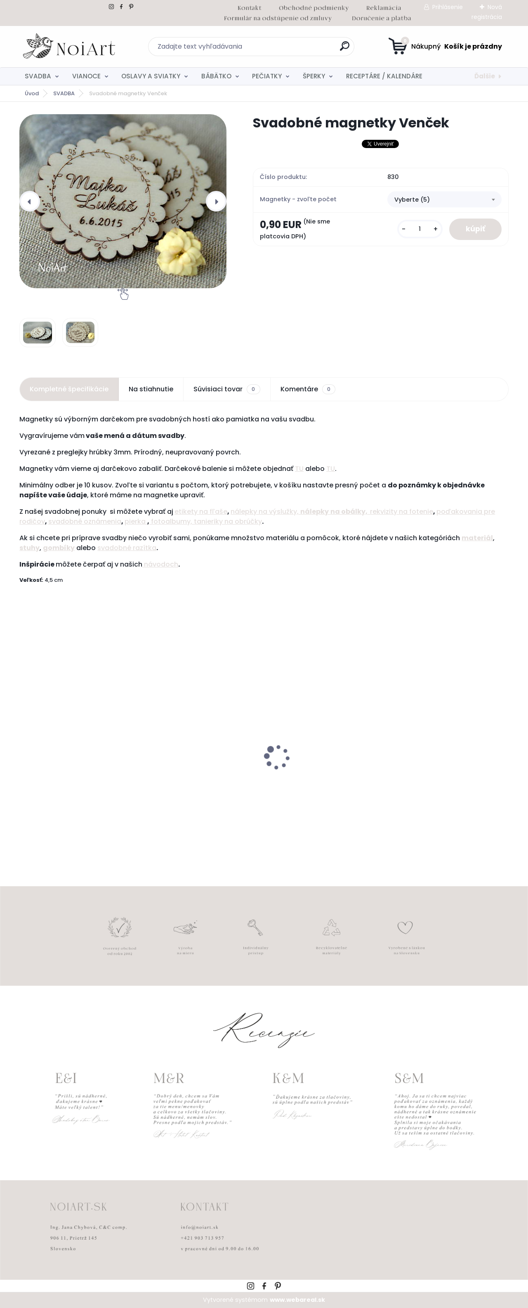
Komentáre (307, 389)
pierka (136, 521)
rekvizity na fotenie (401, 511)
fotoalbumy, (171, 521)
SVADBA (38, 76)
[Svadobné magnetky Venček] (122, 201)
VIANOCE (86, 76)
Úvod (32, 93)
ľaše (219, 511)
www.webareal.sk (297, 1300)
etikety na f (193, 511)
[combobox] (444, 199)
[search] (344, 49)
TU (299, 468)
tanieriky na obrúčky (228, 521)
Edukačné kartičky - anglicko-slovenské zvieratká (320, 780)
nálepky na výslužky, (265, 511)
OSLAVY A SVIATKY (150, 76)
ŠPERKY (314, 76)
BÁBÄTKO (216, 76)
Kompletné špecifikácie (69, 389)
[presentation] (29, 201)
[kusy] (420, 229)
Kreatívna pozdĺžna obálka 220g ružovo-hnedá (200, 780)
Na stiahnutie (151, 389)
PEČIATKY (267, 76)
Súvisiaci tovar (226, 389)
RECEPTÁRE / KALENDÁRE (384, 76)
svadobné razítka (126, 548)
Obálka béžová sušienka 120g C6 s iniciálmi (448, 780)
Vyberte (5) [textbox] (412, 199)
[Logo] (69, 46)
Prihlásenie (447, 7)
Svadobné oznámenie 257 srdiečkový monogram (66, 780)
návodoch (160, 564)
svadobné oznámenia (84, 521)
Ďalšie (484, 76)
